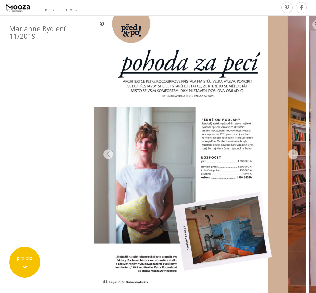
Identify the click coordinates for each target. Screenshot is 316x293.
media (70, 9)
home (49, 9)
